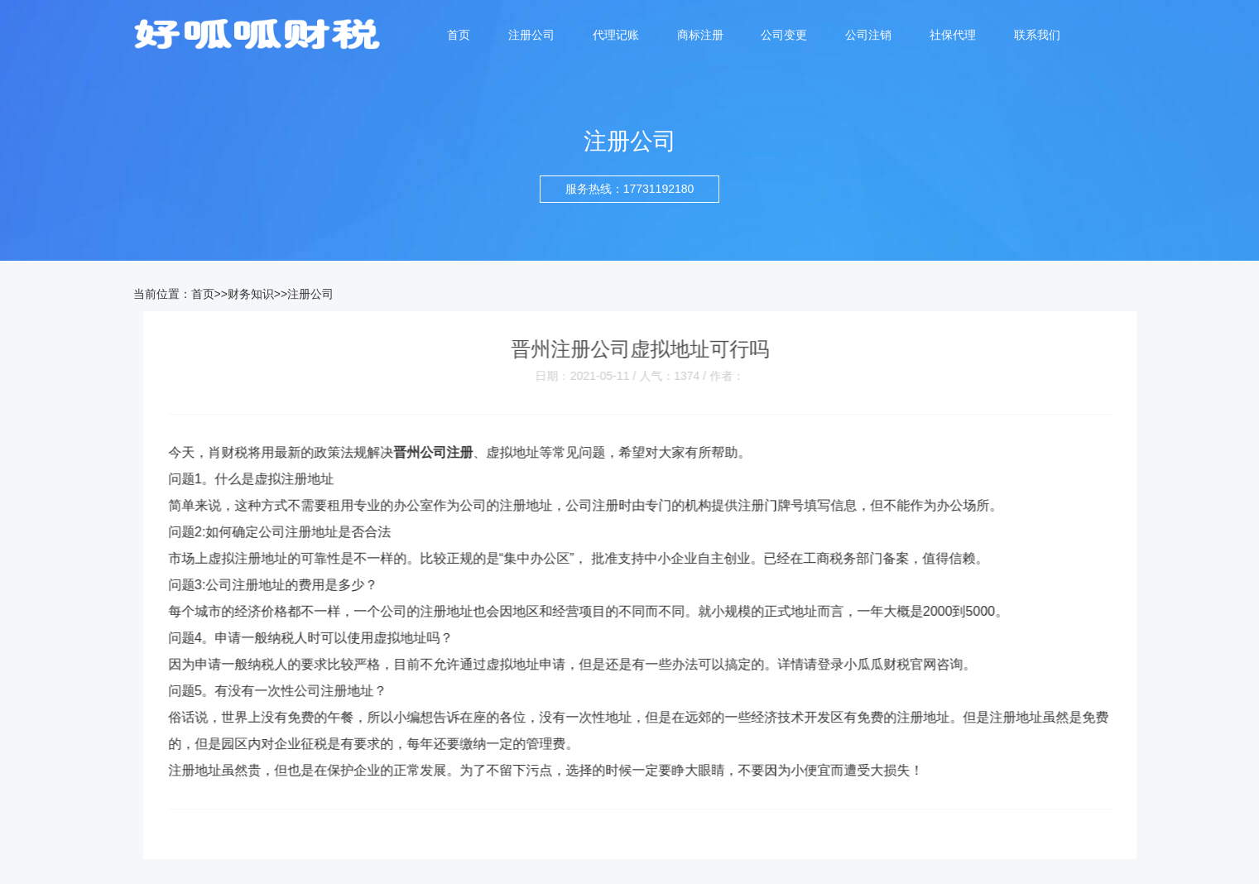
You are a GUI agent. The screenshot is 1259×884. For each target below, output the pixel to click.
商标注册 (700, 34)
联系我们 (1037, 34)
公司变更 (784, 34)
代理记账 (616, 34)
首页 (458, 34)
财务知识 (251, 293)
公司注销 (868, 34)
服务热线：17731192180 (629, 188)
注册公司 (531, 34)
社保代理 (953, 34)
